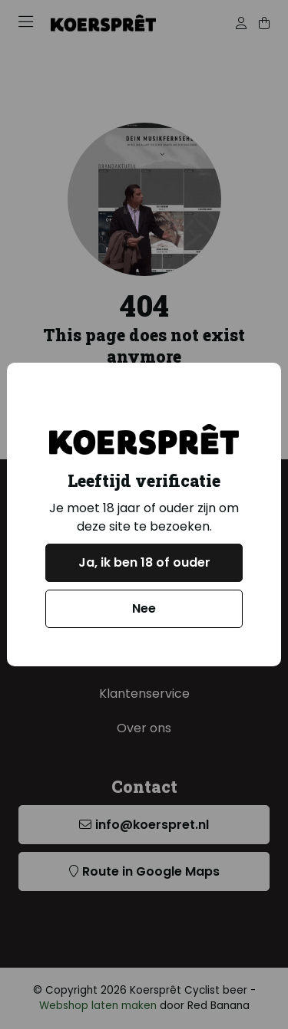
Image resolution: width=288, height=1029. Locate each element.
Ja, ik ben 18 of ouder (144, 562)
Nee (144, 608)
